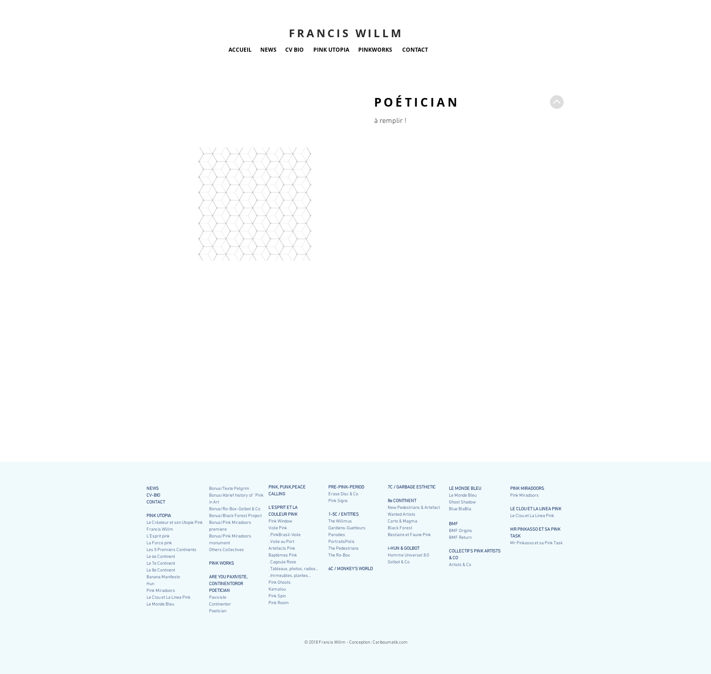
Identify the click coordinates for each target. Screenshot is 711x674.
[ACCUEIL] (240, 50)
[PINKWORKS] (375, 50)
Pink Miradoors (524, 495)
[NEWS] (268, 50)
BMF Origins (460, 531)
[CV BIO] (294, 50)
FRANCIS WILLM (346, 33)
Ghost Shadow (462, 502)
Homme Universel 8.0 (408, 555)
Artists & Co (460, 565)
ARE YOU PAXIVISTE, (228, 577)
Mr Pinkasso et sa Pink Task (536, 543)
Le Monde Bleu (463, 495)
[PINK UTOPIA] (331, 50)
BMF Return (460, 538)
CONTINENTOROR (226, 584)
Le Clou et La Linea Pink (532, 516)
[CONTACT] (415, 50)
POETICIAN (219, 591)
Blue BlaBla (460, 509)
